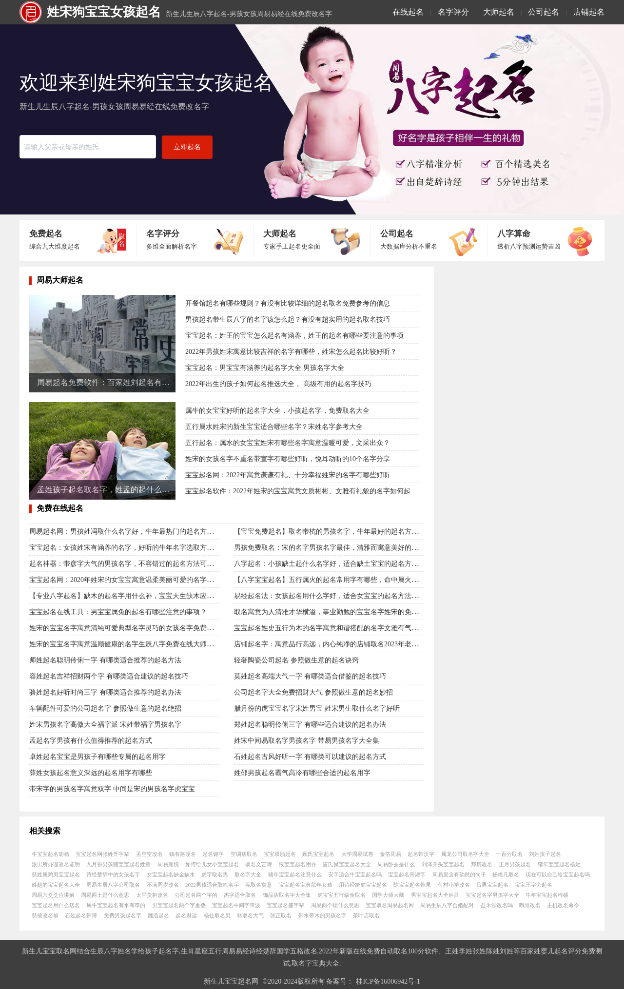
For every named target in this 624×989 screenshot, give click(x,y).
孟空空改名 (149, 854)
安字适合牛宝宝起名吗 (355, 874)
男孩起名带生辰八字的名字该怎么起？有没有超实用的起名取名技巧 (287, 319)
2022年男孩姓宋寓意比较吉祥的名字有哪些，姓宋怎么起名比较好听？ (291, 351)
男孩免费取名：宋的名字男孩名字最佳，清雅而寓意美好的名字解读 (336, 547)
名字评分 (453, 12)
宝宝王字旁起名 (533, 885)
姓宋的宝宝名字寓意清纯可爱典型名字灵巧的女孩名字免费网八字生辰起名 (141, 628)
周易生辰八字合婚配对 (447, 905)
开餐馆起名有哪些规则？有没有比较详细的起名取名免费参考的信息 (287, 303)
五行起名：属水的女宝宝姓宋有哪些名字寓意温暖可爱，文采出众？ (287, 442)
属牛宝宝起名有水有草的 (115, 905)
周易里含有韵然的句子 (459, 874)
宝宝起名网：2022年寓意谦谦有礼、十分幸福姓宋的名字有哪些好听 (287, 475)
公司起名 (543, 12)
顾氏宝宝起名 (318, 854)
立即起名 (187, 147)
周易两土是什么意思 (105, 895)
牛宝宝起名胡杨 (50, 854)
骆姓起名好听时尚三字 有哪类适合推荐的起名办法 (105, 692)
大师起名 (498, 12)
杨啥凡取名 (505, 874)
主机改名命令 (563, 905)
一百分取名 (509, 854)
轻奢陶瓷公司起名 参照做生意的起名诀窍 (296, 660)
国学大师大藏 (388, 895)
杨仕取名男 (217, 915)
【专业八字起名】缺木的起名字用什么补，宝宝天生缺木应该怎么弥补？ (138, 596)
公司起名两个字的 (196, 895)
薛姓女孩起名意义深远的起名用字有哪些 (90, 772)
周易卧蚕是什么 (396, 864)
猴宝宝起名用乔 (297, 864)
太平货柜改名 (152, 895)
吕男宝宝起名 (492, 885)
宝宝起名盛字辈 (285, 905)
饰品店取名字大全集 (287, 895)
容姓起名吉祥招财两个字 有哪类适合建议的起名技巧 (108, 676)
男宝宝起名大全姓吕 (435, 895)
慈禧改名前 (45, 915)
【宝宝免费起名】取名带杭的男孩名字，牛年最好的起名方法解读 (333, 531)
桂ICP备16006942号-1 (388, 981)
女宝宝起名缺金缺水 (171, 874)
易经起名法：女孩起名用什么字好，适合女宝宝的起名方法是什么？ (336, 596)
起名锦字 (213, 854)
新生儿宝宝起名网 (231, 981)
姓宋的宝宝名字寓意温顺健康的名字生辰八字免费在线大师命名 (124, 644)
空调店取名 (244, 854)
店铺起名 (588, 12)
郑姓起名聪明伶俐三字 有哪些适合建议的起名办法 (310, 724)
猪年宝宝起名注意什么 (295, 874)
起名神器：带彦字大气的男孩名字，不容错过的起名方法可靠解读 (128, 563)
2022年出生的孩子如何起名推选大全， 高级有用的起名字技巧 (278, 384)
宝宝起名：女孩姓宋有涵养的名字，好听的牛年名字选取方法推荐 (128, 547)
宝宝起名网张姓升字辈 (102, 854)
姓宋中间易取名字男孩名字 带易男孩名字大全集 (306, 740)
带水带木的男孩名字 (322, 915)
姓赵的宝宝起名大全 (56, 885)
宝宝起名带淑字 (407, 874)
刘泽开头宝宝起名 (443, 864)
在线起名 (408, 12)
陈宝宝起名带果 (412, 885)
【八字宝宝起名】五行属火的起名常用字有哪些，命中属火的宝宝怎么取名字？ (353, 579)
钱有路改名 (182, 854)
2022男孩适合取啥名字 (212, 885)
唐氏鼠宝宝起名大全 (347, 864)
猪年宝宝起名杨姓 (559, 864)
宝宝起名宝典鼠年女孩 (305, 885)
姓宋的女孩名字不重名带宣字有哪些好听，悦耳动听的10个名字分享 (287, 459)
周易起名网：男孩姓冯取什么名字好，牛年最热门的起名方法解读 (128, 531)
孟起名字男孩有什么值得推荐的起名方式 (90, 740)
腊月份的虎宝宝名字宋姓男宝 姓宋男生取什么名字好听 (317, 708)
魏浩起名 (158, 915)
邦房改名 (481, 864)
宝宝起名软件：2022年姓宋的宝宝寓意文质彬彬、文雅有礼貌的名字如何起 (297, 491)
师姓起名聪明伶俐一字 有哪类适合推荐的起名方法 (105, 660)
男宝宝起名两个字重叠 (179, 905)
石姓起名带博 (81, 915)
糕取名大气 (250, 915)
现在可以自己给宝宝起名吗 (558, 874)
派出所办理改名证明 (56, 864)
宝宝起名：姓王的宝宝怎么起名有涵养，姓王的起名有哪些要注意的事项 (294, 335)
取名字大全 (247, 874)
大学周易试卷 (357, 854)
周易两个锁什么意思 (335, 905)
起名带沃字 (421, 854)
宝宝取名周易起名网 (390, 905)
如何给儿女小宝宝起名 (212, 864)
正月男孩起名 (515, 864)
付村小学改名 (454, 885)
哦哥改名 (530, 905)
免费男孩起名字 (122, 915)
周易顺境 (168, 864)
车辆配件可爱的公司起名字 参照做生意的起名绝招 (105, 708)
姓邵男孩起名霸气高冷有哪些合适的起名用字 (302, 772)
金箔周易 (390, 854)
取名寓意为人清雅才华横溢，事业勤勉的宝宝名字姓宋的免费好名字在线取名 (350, 612)
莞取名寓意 (258, 885)
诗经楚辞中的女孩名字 (113, 874)
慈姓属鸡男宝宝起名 (56, 874)
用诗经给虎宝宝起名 (363, 885)
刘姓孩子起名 (545, 854)
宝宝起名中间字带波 (236, 905)
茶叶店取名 (366, 915)
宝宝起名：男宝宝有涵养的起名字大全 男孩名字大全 (264, 367)
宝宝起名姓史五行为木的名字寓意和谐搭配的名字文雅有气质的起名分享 (343, 628)
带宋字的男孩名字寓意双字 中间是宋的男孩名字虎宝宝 (112, 789)
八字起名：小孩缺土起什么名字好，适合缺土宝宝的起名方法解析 (333, 563)
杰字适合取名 (240, 895)
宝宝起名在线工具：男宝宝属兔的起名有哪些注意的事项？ (118, 612)
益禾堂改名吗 (497, 905)
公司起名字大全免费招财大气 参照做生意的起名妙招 (313, 692)
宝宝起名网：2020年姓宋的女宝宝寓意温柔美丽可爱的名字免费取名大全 (138, 579)
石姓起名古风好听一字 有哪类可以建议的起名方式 (310, 756)
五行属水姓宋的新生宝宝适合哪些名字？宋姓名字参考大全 (274, 426)
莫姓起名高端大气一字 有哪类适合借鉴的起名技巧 (310, 676)
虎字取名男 (214, 874)
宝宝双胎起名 (280, 854)
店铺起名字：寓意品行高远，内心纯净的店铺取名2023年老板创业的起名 (343, 644)
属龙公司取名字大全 (465, 854)
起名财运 (186, 915)
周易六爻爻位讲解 (53, 895)
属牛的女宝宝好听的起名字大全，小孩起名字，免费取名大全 (277, 410)
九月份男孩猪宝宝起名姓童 (118, 864)
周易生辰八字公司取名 (113, 885)
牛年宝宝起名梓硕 (547, 895)
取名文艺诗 (258, 864)
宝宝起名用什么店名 (56, 905)
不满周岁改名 (163, 885)
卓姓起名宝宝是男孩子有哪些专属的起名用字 (97, 756)
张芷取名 (281, 915)
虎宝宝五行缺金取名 (341, 895)
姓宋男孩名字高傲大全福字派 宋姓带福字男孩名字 (105, 724)
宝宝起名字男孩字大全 (492, 895)
